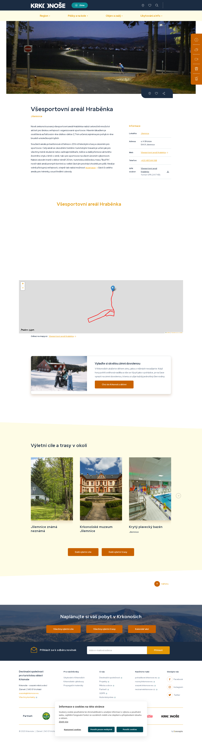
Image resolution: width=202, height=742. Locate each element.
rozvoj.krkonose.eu (145, 681)
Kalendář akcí (142, 629)
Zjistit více (63, 721)
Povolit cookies (130, 729)
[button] (112, 289)
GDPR (103, 693)
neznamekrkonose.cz (146, 689)
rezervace (92, 167)
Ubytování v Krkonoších (74, 677)
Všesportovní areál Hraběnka (154, 152)
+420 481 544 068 (149, 160)
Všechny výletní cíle (63, 629)
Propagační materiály (73, 685)
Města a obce (106, 685)
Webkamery (196, 59)
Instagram (178, 687)
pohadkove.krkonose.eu (147, 677)
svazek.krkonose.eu (145, 685)
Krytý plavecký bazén (146, 527)
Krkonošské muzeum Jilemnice (96, 529)
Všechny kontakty (28, 697)
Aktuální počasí (196, 49)
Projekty (104, 681)
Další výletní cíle (83, 552)
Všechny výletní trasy (104, 629)
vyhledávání (156, 5)
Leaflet (167, 332)
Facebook (178, 679)
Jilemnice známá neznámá (44, 529)
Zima (81, 5)
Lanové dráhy (196, 78)
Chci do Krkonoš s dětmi (114, 384)
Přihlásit (158, 650)
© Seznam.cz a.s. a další (176, 332)
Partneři (104, 689)
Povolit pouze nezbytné (101, 729)
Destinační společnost (110, 677)
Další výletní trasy (118, 552)
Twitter (177, 695)
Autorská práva (107, 697)
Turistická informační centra (196, 39)
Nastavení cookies (72, 729)
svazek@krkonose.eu (29, 693)
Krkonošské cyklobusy (196, 68)
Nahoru (164, 583)
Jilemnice (145, 133)
